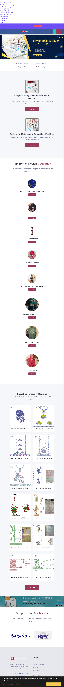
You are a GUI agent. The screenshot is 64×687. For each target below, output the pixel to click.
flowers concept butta (18, 429)
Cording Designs (5, 9)
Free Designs (4, 16)
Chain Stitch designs (6, 12)
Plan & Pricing (37, 676)
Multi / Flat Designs (6, 7)
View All (32, 109)
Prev (2, 46)
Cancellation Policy (39, 670)
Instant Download (23, 63)
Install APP (37, 26)
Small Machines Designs (7, 5)
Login (1, 22)
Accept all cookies (54, 684)
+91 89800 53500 (23, 674)
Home (2, 1)
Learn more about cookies (11, 684)
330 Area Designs (5, 14)
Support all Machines (24, 67)
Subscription (4, 18)
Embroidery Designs (7, 3)
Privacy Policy (37, 667)
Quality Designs (41, 63)
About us (36, 662)
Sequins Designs (5, 11)
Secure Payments (43, 67)
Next (61, 46)
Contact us (36, 673)
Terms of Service (38, 664)
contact (2, 20)
